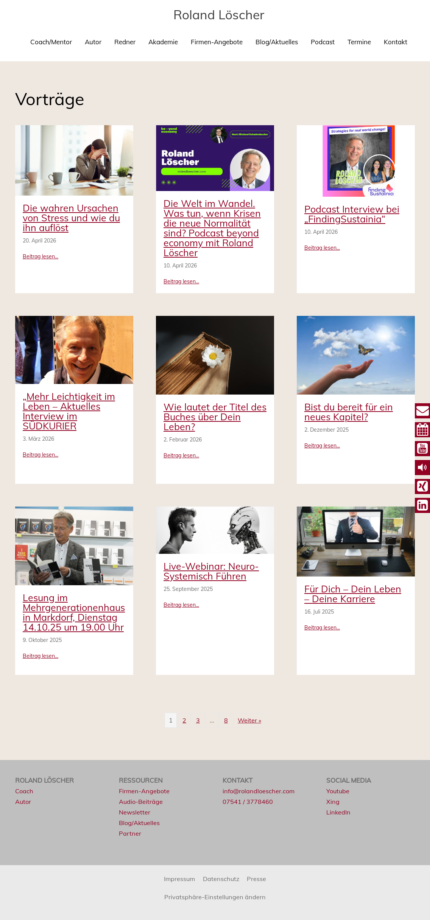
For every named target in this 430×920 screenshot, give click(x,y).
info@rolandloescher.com (260, 791)
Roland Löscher (219, 14)
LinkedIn (338, 812)
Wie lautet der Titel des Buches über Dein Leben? (215, 416)
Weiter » (249, 720)
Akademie (163, 42)
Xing (333, 801)
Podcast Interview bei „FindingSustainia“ (351, 214)
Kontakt (395, 42)
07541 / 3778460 (248, 801)
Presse (258, 879)
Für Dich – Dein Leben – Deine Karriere (352, 594)
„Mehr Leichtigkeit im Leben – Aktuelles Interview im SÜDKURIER (69, 411)
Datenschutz (221, 879)
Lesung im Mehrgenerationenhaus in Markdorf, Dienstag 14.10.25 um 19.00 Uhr (74, 612)
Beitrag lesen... (40, 256)
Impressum (179, 879)
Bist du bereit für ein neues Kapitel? (348, 412)
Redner (125, 42)
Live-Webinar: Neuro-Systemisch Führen (211, 571)
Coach (24, 791)
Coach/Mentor (51, 42)
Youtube (338, 791)
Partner (130, 833)
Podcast (323, 42)
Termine (359, 42)
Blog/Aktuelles (277, 42)
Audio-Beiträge (141, 801)
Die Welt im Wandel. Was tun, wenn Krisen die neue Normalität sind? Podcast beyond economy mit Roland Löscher (212, 227)
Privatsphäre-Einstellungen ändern (215, 897)
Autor (93, 42)
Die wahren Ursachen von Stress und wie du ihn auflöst (71, 217)
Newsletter (135, 812)
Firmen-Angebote (217, 42)
